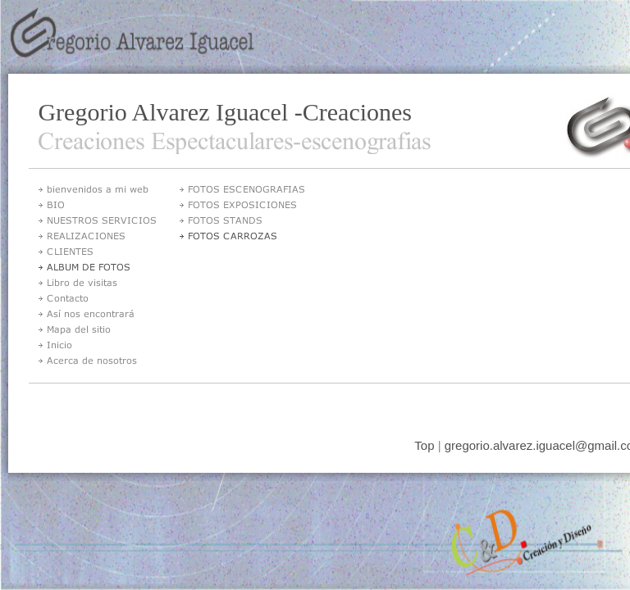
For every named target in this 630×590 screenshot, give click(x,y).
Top (424, 445)
